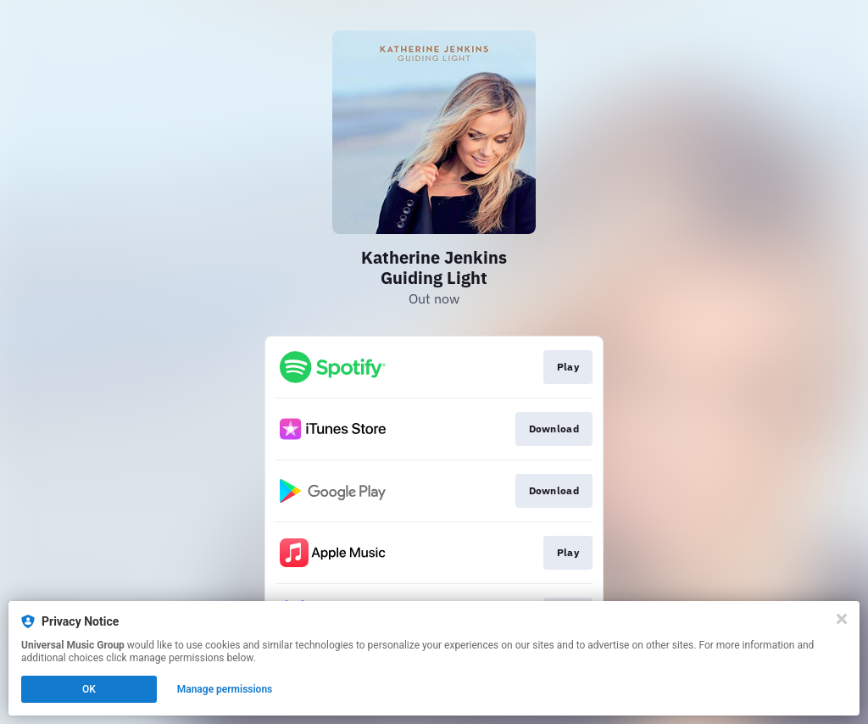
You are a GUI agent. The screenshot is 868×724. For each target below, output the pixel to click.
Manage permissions (225, 689)
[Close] (841, 618)
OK (89, 689)
